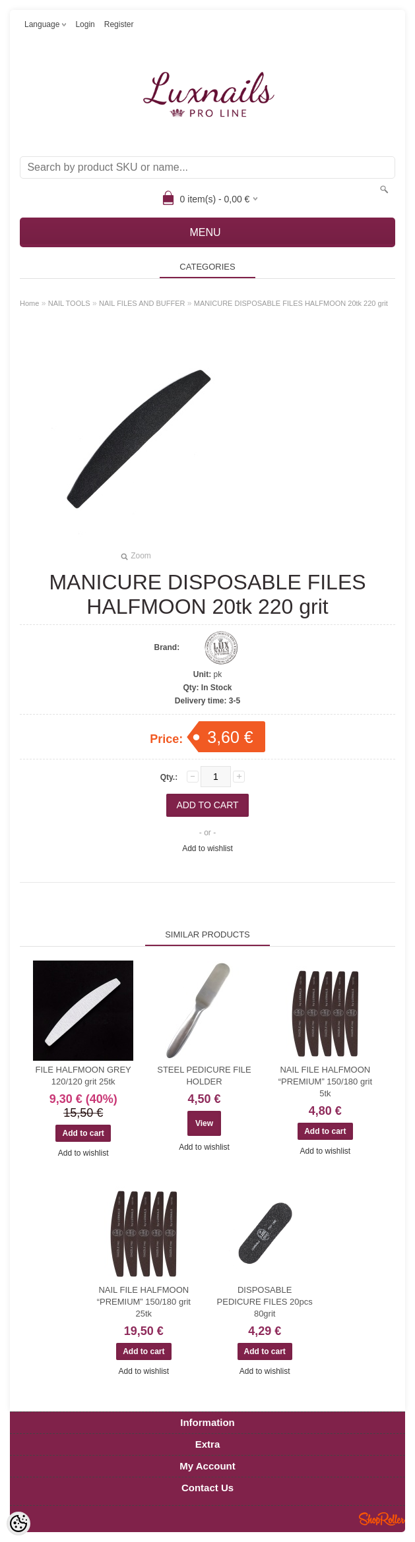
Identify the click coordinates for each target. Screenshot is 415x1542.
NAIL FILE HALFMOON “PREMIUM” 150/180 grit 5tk (325, 1081)
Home (29, 303)
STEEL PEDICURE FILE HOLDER (204, 1075)
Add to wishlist (207, 848)
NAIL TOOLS (69, 303)
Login (84, 24)
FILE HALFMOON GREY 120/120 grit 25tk (83, 1075)
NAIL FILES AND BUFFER (142, 303)
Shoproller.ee (382, 1519)
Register (119, 24)
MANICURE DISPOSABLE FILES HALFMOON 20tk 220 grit (291, 303)
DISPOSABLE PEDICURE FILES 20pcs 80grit (265, 1302)
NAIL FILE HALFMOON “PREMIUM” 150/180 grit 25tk (144, 1302)
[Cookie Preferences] (18, 1523)
